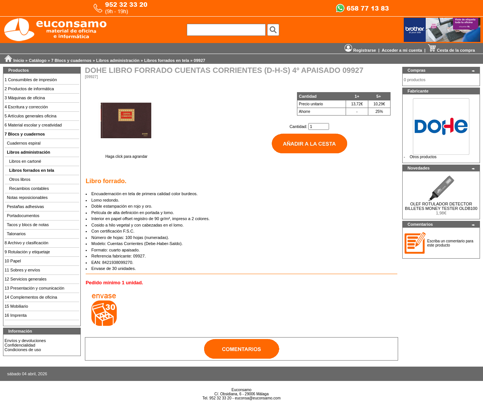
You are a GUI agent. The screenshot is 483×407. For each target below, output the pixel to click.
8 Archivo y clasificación (26, 242)
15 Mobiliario (16, 306)
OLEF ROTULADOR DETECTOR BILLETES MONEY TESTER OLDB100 (441, 206)
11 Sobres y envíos (22, 270)
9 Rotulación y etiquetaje (27, 252)
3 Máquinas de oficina (25, 98)
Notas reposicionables (27, 197)
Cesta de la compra (451, 50)
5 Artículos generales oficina (31, 116)
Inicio (18, 60)
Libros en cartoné (25, 161)
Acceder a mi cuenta (401, 50)
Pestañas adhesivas (25, 206)
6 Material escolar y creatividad (33, 125)
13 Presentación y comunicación (34, 288)
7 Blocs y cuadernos (71, 60)
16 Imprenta (16, 315)
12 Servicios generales (25, 279)
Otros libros (19, 179)
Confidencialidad (20, 345)
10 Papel (13, 261)
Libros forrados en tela (166, 60)
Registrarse (360, 50)
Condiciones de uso (23, 349)
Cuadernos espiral (23, 143)
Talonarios (16, 233)
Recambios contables (29, 188)
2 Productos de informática (29, 88)
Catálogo (37, 60)
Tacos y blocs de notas (28, 224)
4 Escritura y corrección (26, 107)
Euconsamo (242, 390)
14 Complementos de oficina (31, 297)
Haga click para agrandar (126, 155)
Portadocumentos (23, 215)
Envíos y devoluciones (25, 340)
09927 (199, 60)
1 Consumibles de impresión (31, 79)
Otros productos (423, 157)
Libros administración (118, 60)
